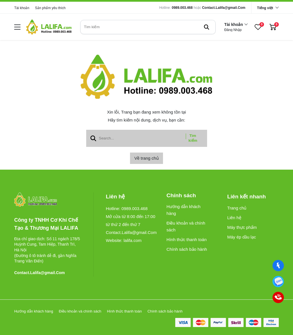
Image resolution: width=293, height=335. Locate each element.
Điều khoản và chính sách (185, 226)
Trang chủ (237, 207)
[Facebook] (278, 265)
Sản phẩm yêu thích (50, 8)
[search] (148, 27)
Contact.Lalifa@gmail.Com (223, 8)
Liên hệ (234, 217)
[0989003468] (278, 281)
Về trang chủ (146, 158)
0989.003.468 (182, 8)
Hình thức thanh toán (186, 239)
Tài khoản (21, 8)
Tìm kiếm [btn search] (193, 138)
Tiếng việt (265, 8)
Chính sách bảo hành (186, 249)
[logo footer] (47, 199)
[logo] (49, 26)
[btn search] (206, 27)
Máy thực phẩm (242, 227)
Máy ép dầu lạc (241, 237)
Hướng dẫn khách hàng (183, 210)
